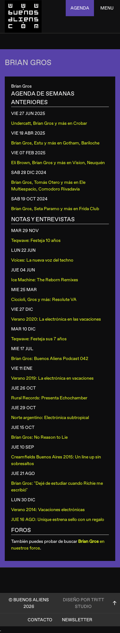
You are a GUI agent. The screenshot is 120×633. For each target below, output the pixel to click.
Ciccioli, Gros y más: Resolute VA (44, 299)
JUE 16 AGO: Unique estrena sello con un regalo (57, 519)
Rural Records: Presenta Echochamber (49, 398)
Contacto (40, 620)
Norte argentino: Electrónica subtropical (50, 417)
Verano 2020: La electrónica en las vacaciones (56, 319)
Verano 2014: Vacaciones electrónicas (48, 509)
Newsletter (77, 620)
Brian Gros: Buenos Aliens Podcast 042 (49, 358)
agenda (79, 8)
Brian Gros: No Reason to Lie (39, 437)
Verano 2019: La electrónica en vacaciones (52, 378)
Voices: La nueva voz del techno (42, 260)
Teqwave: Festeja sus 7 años (39, 339)
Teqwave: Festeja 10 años (36, 240)
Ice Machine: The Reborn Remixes (44, 280)
